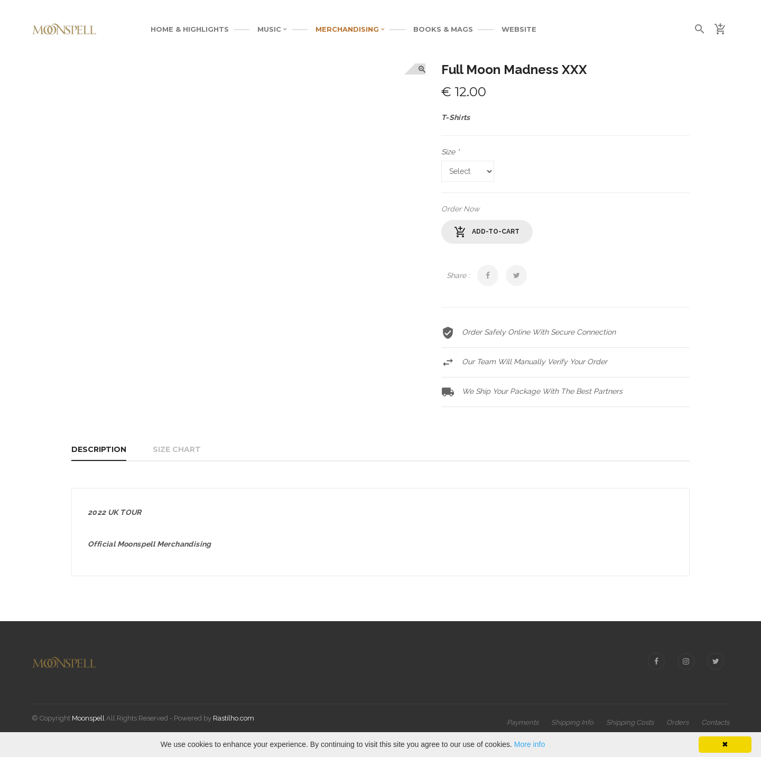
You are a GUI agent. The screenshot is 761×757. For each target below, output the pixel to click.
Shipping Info (572, 722)
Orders (677, 722)
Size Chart (177, 449)
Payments (523, 722)
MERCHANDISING (350, 29)
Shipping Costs (630, 722)
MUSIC (272, 29)
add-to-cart (486, 232)
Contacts (715, 722)
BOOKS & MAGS (443, 29)
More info (529, 744)
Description (98, 449)
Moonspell (88, 718)
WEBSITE (519, 29)
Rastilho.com (233, 718)
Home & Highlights (190, 29)
